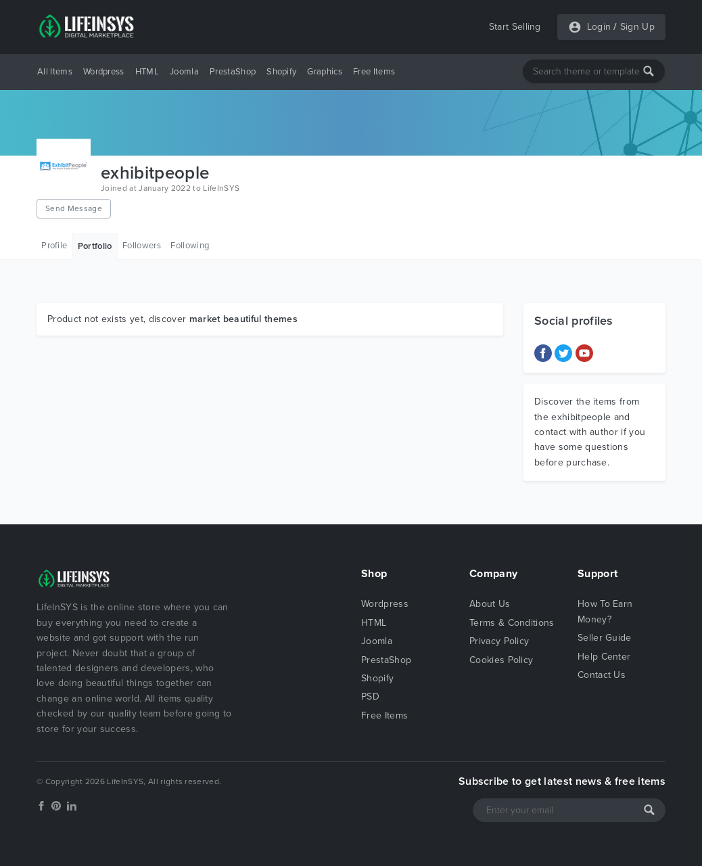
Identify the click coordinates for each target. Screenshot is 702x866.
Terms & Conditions (512, 623)
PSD (370, 696)
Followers (141, 245)
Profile (54, 245)
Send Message (73, 208)
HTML (147, 71)
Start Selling (515, 26)
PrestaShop (233, 71)
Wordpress (103, 71)
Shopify (281, 71)
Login (599, 26)
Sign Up (637, 26)
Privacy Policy (499, 641)
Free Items (374, 71)
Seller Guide (605, 637)
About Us (490, 604)
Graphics (324, 71)
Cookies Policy (501, 660)
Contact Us (602, 675)
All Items (54, 71)
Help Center (604, 656)
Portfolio (95, 246)
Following (189, 245)
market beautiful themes (243, 319)
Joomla (184, 71)
